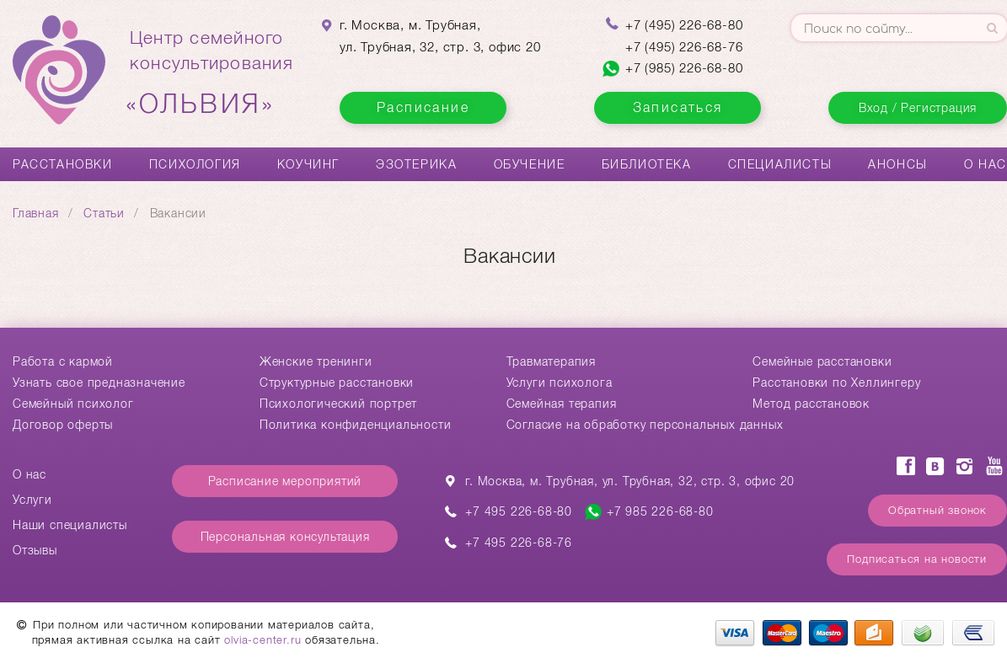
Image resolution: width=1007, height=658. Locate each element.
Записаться (678, 107)
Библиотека (647, 164)
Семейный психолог (73, 403)
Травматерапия (551, 361)
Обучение (529, 164)
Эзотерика (416, 164)
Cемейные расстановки (822, 361)
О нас (985, 164)
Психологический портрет (338, 403)
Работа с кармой (63, 361)
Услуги (32, 499)
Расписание (423, 107)
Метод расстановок (811, 403)
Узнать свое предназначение (99, 382)
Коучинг (308, 164)
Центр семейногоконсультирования (211, 73)
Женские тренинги (316, 361)
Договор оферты (63, 424)
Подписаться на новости (917, 559)
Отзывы (35, 550)
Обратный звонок (937, 510)
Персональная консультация (285, 536)
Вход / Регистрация (918, 108)
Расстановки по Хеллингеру (836, 382)
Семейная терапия (561, 403)
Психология (195, 164)
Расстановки (63, 164)
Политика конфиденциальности (356, 424)
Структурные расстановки (337, 382)
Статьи (104, 213)
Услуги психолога (559, 382)
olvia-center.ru (262, 640)
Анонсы (898, 164)
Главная (36, 213)
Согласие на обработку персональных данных (645, 424)
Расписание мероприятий (285, 481)
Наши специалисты (70, 525)
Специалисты (780, 164)
